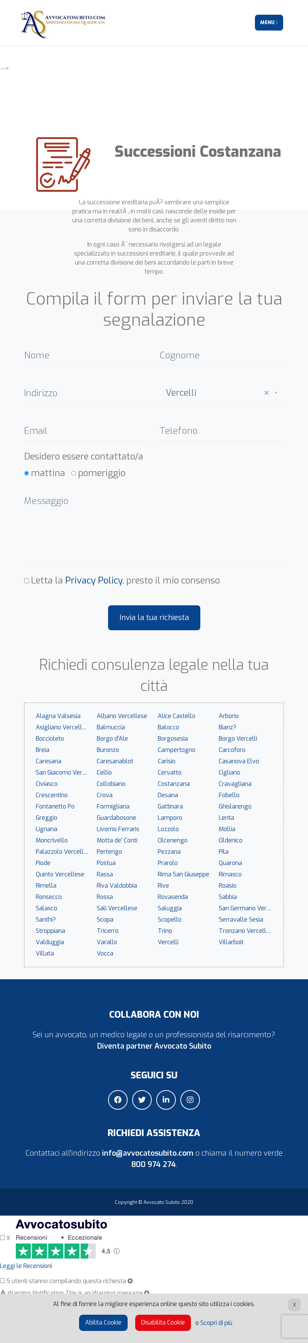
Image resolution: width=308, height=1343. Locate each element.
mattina (48, 473)
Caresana (48, 761)
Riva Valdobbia (117, 886)
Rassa (105, 874)
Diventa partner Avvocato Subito (154, 1046)
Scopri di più (216, 1322)
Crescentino (52, 795)
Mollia (227, 829)
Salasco (46, 908)
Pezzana (169, 852)
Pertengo (109, 852)
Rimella (46, 886)
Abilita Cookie (103, 1322)
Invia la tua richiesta (154, 618)
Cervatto (169, 772)
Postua (106, 863)
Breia (42, 750)
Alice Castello (176, 716)
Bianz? (227, 727)
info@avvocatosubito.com (148, 1153)
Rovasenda (173, 897)
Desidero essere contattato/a (83, 456)
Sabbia (228, 897)
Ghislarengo (235, 806)
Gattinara (170, 806)
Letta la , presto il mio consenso (125, 580)
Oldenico (230, 840)
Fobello (229, 795)
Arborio (229, 716)
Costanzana (174, 784)
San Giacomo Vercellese (64, 772)
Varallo (107, 942)
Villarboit (231, 942)
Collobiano (111, 784)
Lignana (46, 829)
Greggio (46, 818)
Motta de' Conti (117, 840)
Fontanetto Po (55, 806)
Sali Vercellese (117, 908)
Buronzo (108, 750)
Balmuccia (111, 727)
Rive (163, 886)
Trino (165, 931)
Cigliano (229, 772)
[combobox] (222, 391)
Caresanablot (115, 761)
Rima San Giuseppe (183, 874)
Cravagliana (235, 784)
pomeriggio (101, 473)
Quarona (230, 863)
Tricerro (108, 931)
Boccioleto (50, 739)
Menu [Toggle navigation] (269, 22)
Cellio (104, 772)
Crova (105, 795)
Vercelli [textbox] (217, 393)
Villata (45, 953)
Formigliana (113, 806)
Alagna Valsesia (58, 716)
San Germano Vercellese (247, 908)
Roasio (227, 886)
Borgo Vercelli (238, 739)
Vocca (105, 953)
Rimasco (230, 874)
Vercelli (168, 942)
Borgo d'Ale (112, 739)
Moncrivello (52, 840)
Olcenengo (173, 840)
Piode (43, 863)
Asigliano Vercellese (64, 727)
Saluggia (170, 908)
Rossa (105, 897)
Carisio (166, 761)
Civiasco (47, 784)
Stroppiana (50, 931)
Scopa (105, 919)
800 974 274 (153, 1164)
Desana (168, 795)
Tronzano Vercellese (247, 931)
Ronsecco (49, 897)
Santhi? (46, 919)
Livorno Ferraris (118, 829)
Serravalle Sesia (241, 919)
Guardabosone (116, 818)
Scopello (169, 919)
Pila (224, 852)
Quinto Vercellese (60, 874)
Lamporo (170, 818)
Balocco (168, 727)
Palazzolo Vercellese (64, 852)
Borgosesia (173, 739)
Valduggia (50, 942)
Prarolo (168, 863)
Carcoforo (232, 750)
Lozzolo (168, 829)
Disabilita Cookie (163, 1322)
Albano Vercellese (122, 716)
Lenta (226, 818)
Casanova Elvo (239, 761)
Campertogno (176, 750)
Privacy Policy (93, 580)
